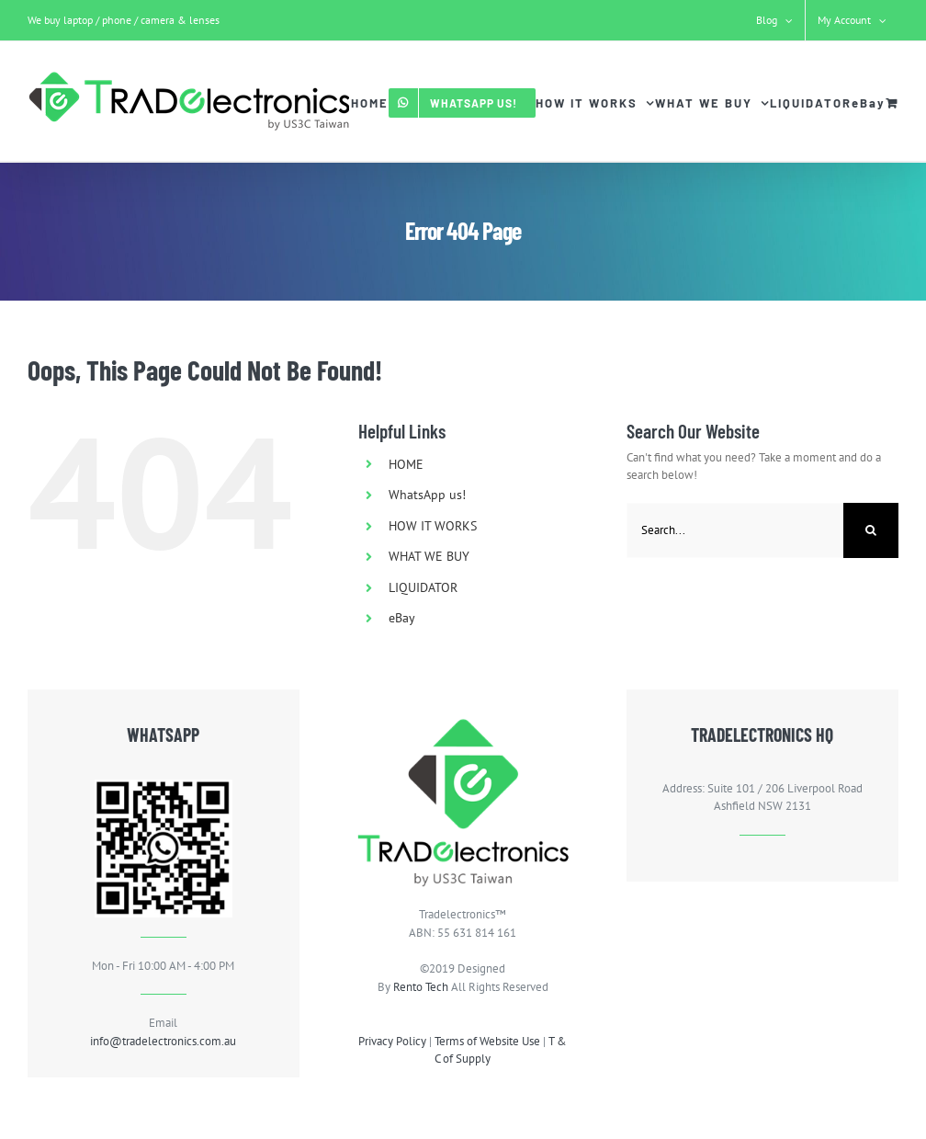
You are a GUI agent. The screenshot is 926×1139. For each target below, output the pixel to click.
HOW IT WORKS (433, 526)
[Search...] (735, 530)
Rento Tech (420, 987)
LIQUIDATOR (423, 587)
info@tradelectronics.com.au (163, 1041)
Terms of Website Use (487, 1041)
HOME (406, 464)
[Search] (870, 530)
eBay (402, 617)
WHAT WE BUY (429, 556)
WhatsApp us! (427, 494)
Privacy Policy (392, 1041)
